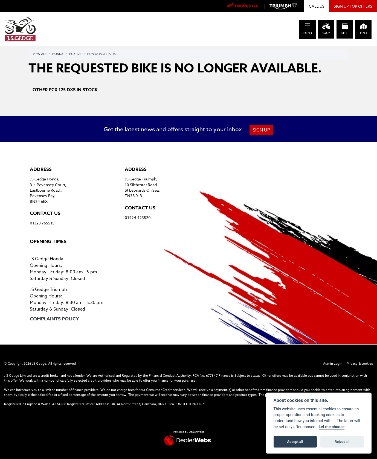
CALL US (316, 6)
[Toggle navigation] (307, 25)
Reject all (342, 442)
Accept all (295, 442)
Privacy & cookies (360, 363)
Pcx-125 (75, 54)
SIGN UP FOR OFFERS (353, 6)
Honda (57, 54)
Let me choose (332, 427)
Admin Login (332, 363)
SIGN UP (261, 130)
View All (40, 54)
